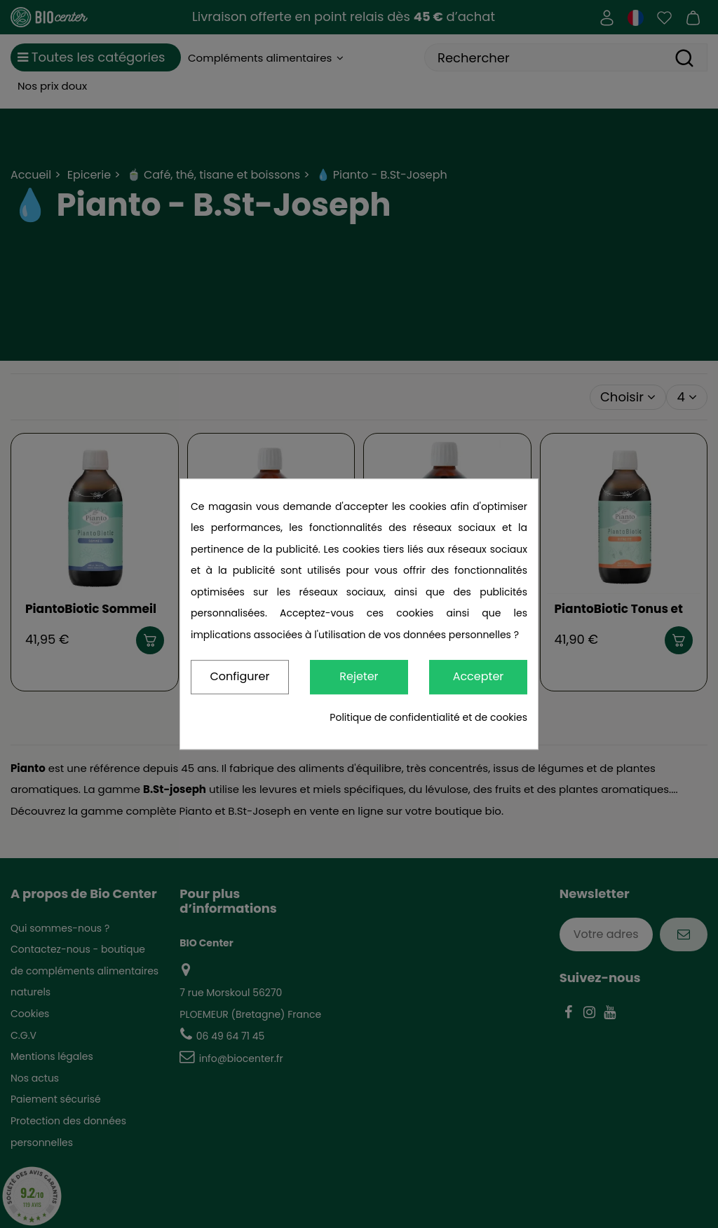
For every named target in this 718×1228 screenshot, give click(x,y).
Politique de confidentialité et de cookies (428, 717)
